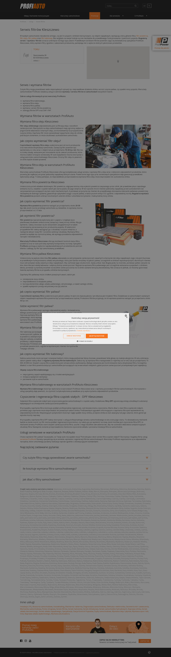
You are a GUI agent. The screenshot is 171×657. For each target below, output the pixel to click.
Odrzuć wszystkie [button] (74, 336)
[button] (85, 341)
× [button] (126, 317)
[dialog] (85, 328)
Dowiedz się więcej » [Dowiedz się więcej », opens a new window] (84, 330)
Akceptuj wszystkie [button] (96, 336)
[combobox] (126, 316)
